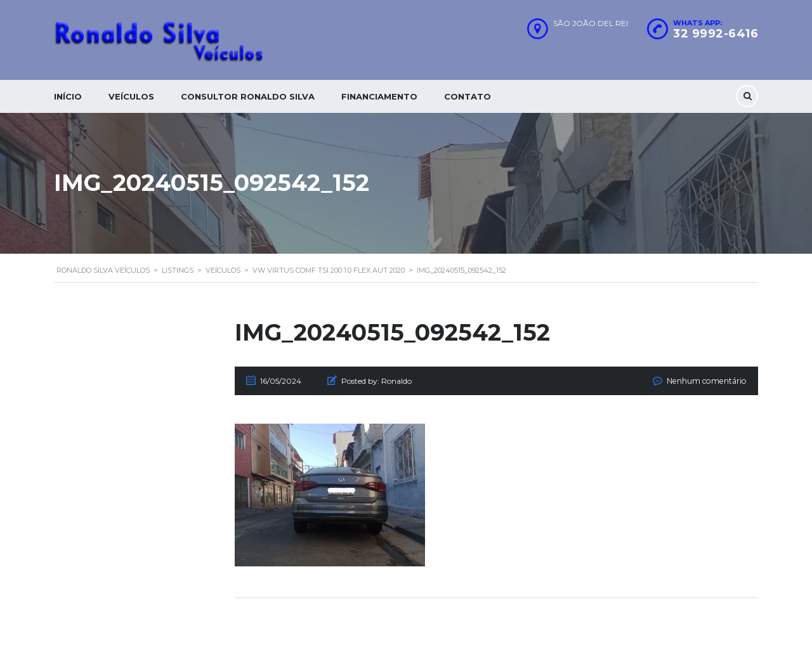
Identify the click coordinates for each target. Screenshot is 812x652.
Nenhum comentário (708, 381)
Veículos (131, 96)
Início (68, 96)
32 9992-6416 (715, 34)
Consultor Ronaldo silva (248, 96)
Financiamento (379, 96)
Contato (467, 96)
